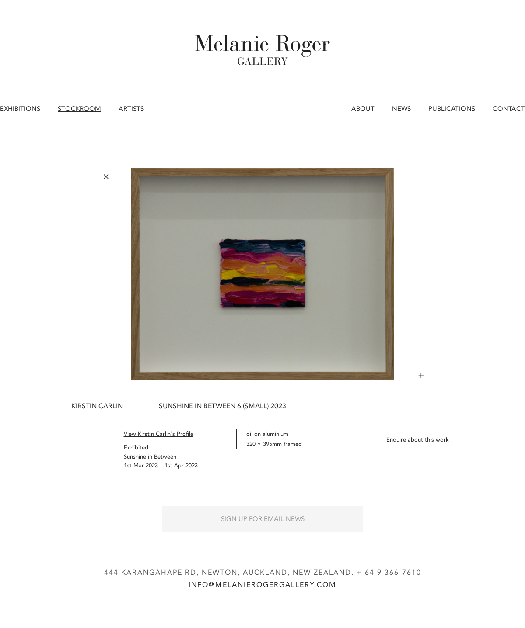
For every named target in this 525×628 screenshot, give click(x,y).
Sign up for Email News (262, 519)
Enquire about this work (417, 439)
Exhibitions (20, 109)
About (362, 109)
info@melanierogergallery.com (262, 584)
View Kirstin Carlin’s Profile (158, 434)
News (401, 109)
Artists (131, 109)
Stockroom (79, 109)
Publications (451, 109)
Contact (509, 109)
